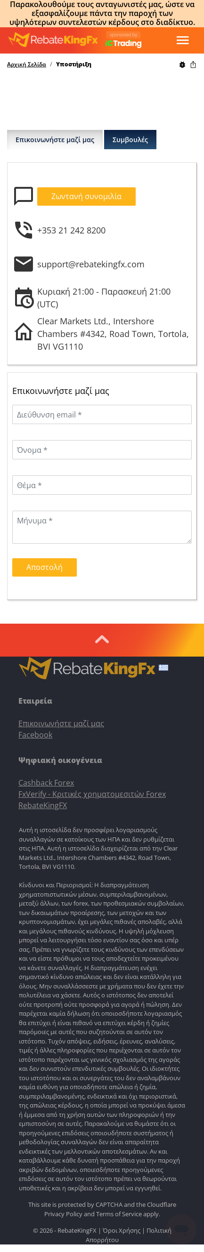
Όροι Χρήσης (121, 1230)
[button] (163, 669)
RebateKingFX (42, 805)
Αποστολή (44, 567)
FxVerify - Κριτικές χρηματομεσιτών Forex (92, 794)
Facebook (35, 735)
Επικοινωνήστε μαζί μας (55, 139)
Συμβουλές (130, 139)
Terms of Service (119, 1214)
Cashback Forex (46, 783)
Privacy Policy (63, 1214)
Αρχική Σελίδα (26, 64)
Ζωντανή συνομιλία (86, 196)
